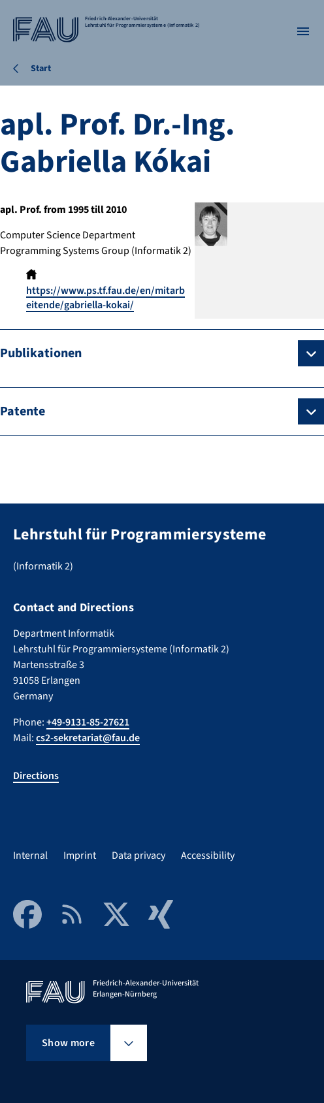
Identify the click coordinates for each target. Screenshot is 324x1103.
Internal (30, 855)
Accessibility (208, 855)
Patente (22, 411)
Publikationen (41, 353)
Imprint (79, 855)
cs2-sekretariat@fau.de (88, 738)
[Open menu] (303, 31)
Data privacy (138, 855)
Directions (36, 776)
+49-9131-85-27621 (87, 722)
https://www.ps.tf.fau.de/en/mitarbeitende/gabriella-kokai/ (105, 297)
